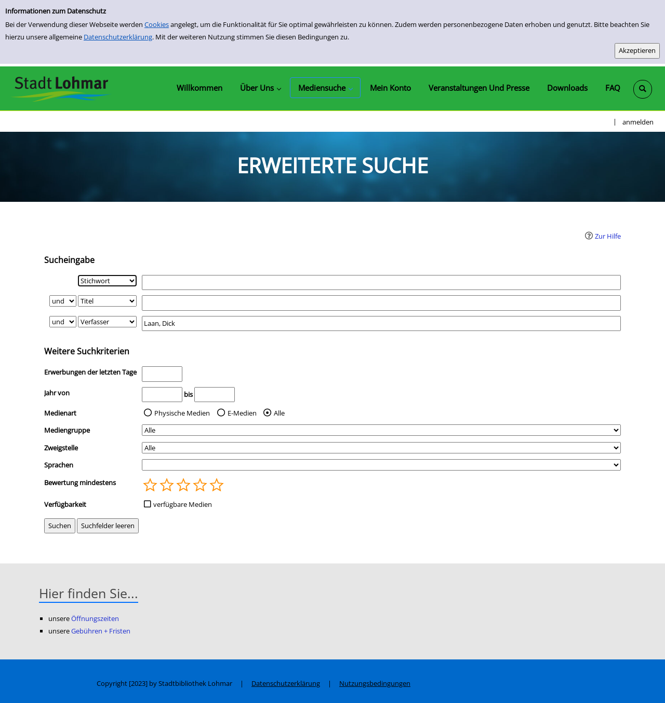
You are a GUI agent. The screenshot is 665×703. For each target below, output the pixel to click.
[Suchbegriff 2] (381, 302)
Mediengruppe (67, 430)
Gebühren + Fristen (100, 631)
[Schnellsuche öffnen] (642, 89)
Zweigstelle (61, 447)
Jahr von (57, 392)
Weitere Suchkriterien (86, 351)
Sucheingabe (69, 260)
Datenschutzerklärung (118, 37)
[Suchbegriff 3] (381, 323)
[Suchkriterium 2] (107, 301)
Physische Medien (182, 413)
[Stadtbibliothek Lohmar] (61, 88)
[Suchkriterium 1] (107, 280)
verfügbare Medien (182, 504)
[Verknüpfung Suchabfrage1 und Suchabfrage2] (62, 301)
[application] (260, 87)
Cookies (156, 24)
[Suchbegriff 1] (381, 282)
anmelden (638, 122)
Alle (279, 413)
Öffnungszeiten (95, 618)
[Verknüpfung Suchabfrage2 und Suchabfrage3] (62, 321)
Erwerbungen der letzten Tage (90, 372)
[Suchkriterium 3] (107, 321)
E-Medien (242, 413)
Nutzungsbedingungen (374, 683)
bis (188, 394)
